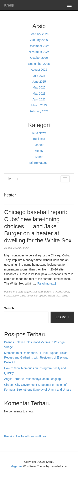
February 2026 (39, 34)
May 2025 (39, 87)
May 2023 (39, 93)
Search (9, 308)
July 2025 (39, 75)
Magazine (16, 466)
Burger (47, 291)
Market (39, 145)
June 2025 (39, 81)
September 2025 (39, 63)
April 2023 (39, 99)
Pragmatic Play (14, 425)
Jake (22, 295)
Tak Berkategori (39, 162)
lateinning (32, 295)
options (43, 295)
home (15, 295)
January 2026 (39, 40)
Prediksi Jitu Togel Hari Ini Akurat (25, 436)
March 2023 (39, 105)
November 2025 (39, 51)
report (51, 295)
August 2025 (39, 69)
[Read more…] (46, 283)
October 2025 (39, 57)
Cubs (66, 291)
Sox (58, 295)
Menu (13, 179)
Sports (39, 157)
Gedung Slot (12, 420)
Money (39, 150)
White (65, 295)
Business (39, 138)
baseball (38, 291)
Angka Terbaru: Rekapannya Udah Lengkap (32, 379)
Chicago (57, 291)
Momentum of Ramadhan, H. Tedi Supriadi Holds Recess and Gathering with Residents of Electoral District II (36, 357)
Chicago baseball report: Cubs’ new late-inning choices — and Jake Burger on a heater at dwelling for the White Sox (38, 226)
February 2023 (39, 111)
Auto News (39, 133)
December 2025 (39, 46)
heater (7, 295)
